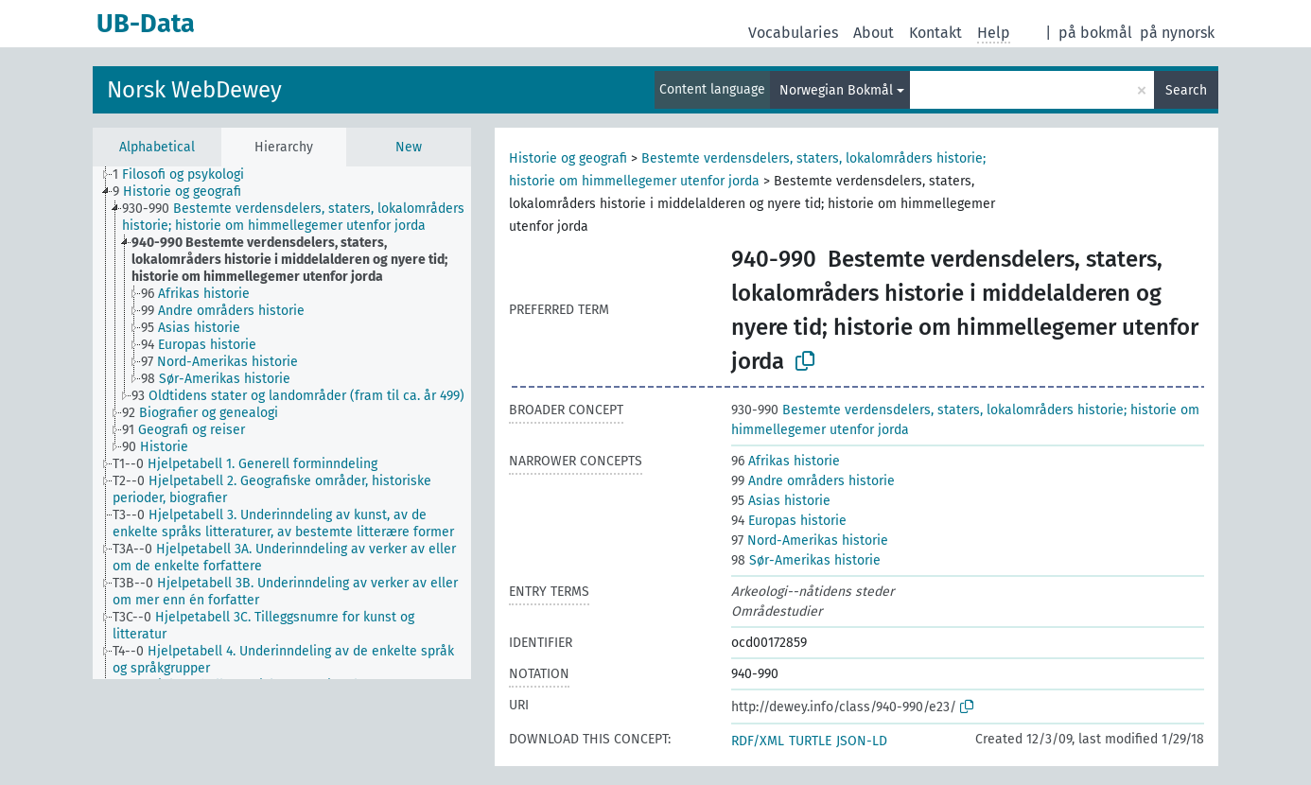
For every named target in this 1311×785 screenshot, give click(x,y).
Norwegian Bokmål (836, 90)
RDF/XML (757, 741)
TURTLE (810, 741)
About (873, 33)
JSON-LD (861, 741)
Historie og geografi (568, 158)
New (408, 147)
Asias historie (780, 501)
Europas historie (789, 521)
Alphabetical (157, 147)
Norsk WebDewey (194, 90)
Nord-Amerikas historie (809, 540)
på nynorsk (1177, 33)
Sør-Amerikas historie (806, 560)
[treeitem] (186, 174)
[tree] (282, 422)
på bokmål (1095, 33)
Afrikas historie (785, 461)
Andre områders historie (813, 481)
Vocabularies (793, 33)
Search (1186, 90)
